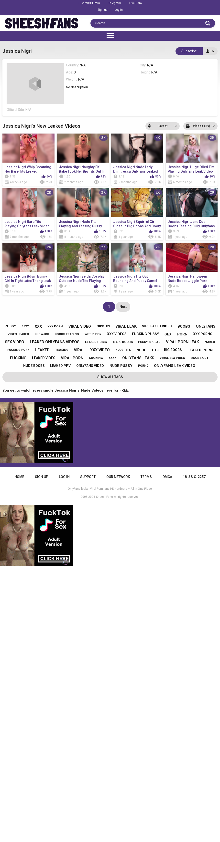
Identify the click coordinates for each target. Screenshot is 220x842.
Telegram (114, 3)
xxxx (113, 358)
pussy (10, 326)
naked (210, 342)
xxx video (100, 350)
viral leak (126, 326)
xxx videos (117, 334)
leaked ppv (60, 366)
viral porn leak (182, 342)
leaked (42, 350)
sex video (14, 342)
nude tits (123, 350)
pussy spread (149, 342)
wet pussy (93, 334)
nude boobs (34, 366)
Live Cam (135, 3)
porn (182, 334)
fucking (18, 358)
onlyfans (205, 326)
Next (123, 307)
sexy (25, 326)
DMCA (167, 477)
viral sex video (172, 358)
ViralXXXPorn (91, 3)
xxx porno (202, 334)
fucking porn (18, 350)
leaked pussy (96, 342)
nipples (103, 326)
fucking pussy (145, 334)
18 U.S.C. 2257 (194, 477)
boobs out (200, 358)
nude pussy (121, 366)
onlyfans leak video (174, 366)
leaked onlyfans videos (54, 342)
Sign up (102, 9)
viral (79, 350)
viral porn (72, 358)
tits (155, 350)
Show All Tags (110, 377)
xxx (38, 326)
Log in (119, 9)
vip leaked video (157, 326)
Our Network (118, 477)
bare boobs (123, 342)
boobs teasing (67, 334)
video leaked (18, 334)
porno (143, 365)
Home (19, 477)
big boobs (173, 350)
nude (141, 350)
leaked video (43, 358)
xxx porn (55, 326)
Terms (146, 477)
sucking (96, 358)
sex (168, 334)
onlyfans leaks (138, 358)
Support (88, 477)
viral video (79, 326)
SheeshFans (104, 497)
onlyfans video (90, 366)
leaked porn (200, 350)
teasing (61, 350)
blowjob (42, 334)
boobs (183, 326)
